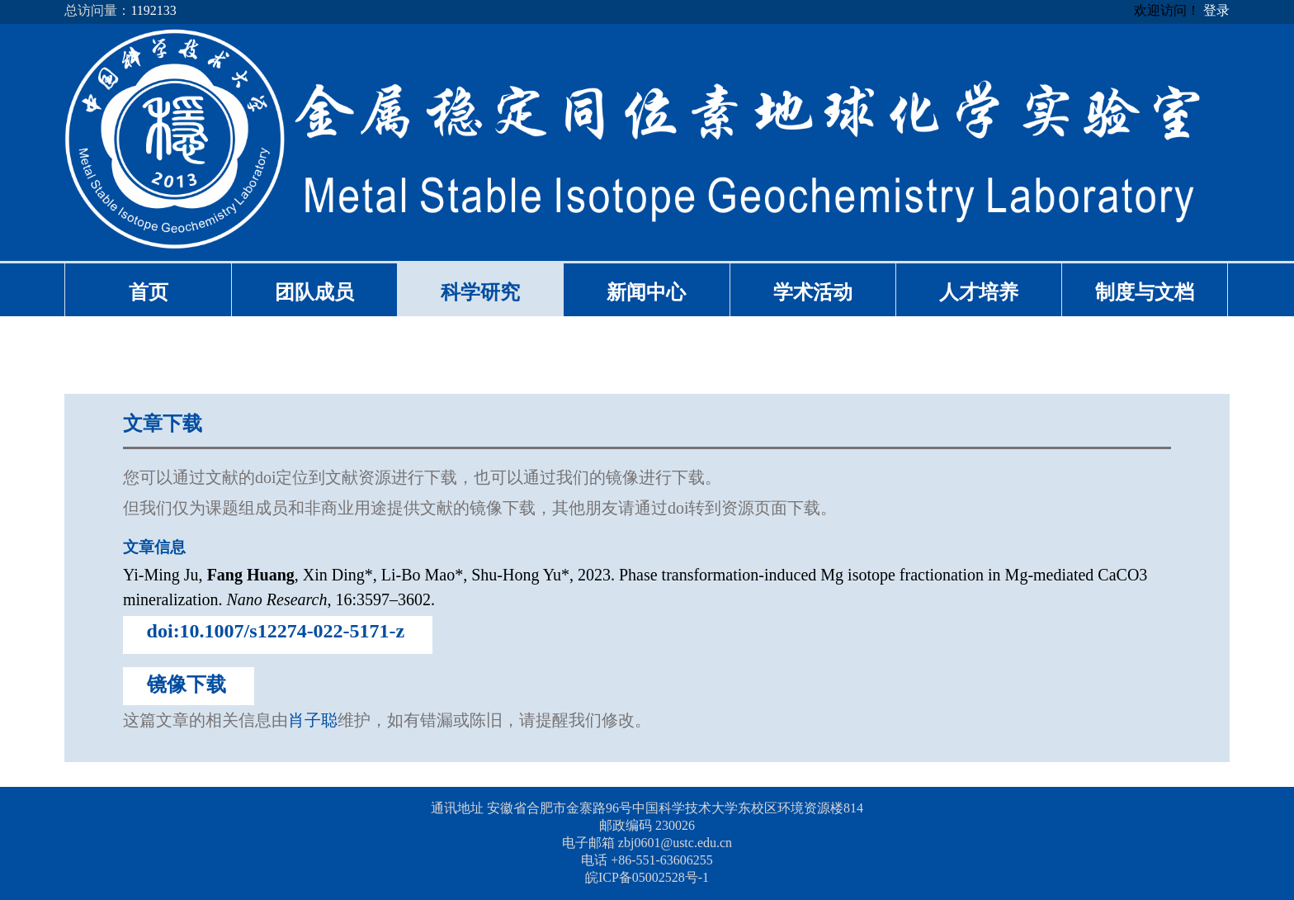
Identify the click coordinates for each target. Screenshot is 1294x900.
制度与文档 (1144, 292)
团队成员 (314, 292)
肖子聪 (313, 720)
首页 (148, 292)
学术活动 (812, 292)
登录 (1216, 10)
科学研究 (480, 292)
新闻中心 (646, 292)
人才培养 (978, 292)
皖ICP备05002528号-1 (647, 877)
